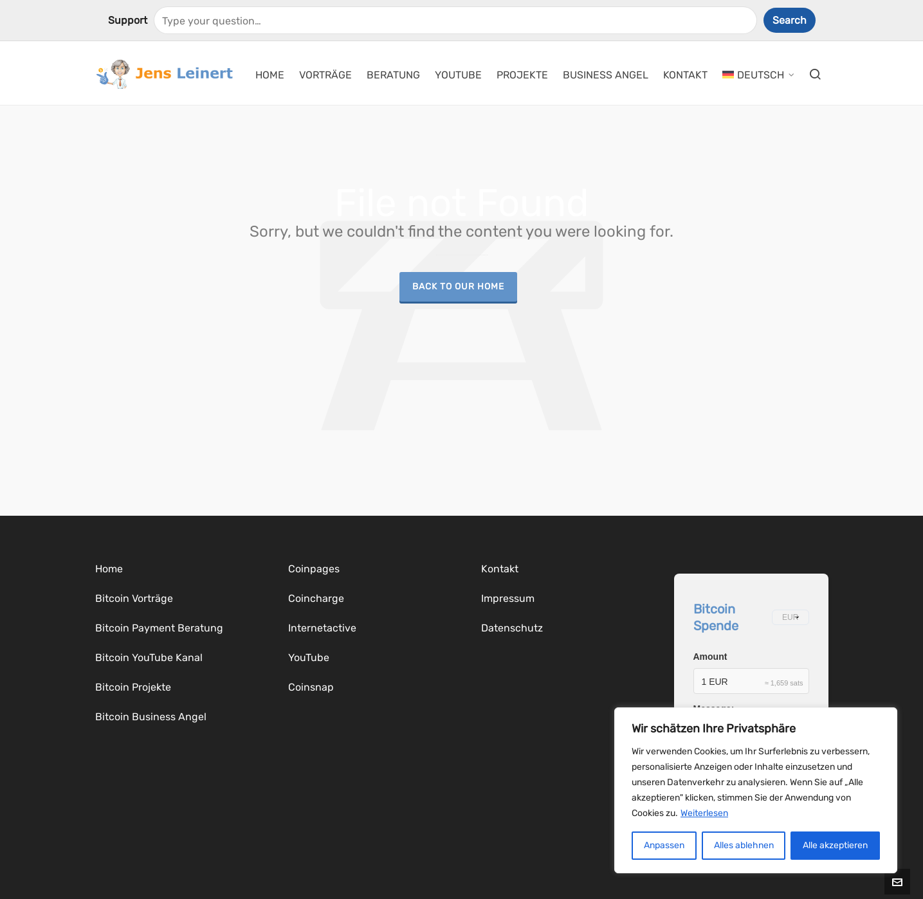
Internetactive (322, 628)
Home (109, 569)
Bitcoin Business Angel (150, 717)
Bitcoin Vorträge (134, 598)
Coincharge (316, 598)
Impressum (508, 598)
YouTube (308, 657)
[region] (755, 790)
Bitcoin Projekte (133, 687)
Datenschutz (512, 628)
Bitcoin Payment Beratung (159, 628)
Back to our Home (458, 286)
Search (789, 20)
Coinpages (314, 569)
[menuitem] (758, 73)
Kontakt (499, 569)
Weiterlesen (704, 813)
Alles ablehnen (744, 845)
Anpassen (664, 845)
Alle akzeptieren (835, 845)
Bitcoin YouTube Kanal (149, 657)
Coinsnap (311, 687)
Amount (710, 656)
